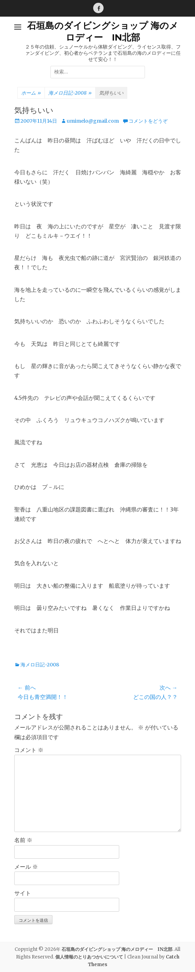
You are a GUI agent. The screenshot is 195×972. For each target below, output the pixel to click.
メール (26, 866)
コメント (28, 749)
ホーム (31, 93)
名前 (23, 840)
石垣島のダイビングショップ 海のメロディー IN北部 (102, 31)
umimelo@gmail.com (93, 121)
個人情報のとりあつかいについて (89, 957)
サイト (22, 893)
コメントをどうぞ (148, 121)
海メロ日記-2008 (70, 93)
